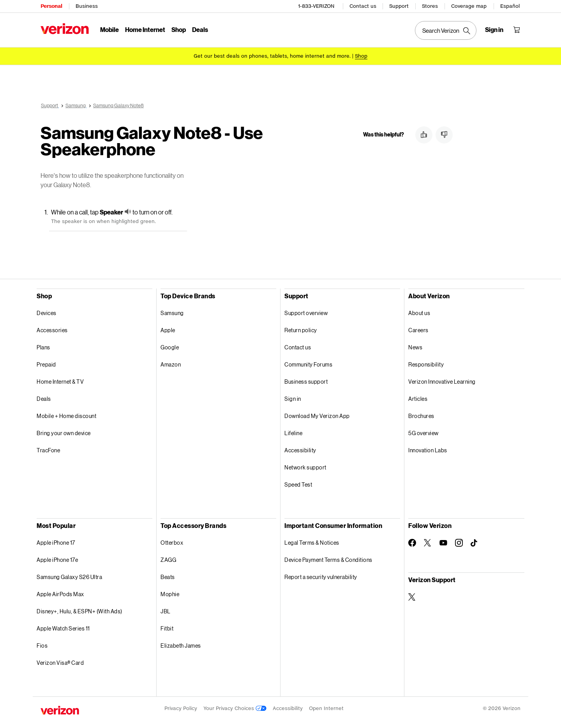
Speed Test (298, 483)
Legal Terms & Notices (311, 541)
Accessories (52, 329)
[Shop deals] (361, 55)
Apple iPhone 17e (57, 558)
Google (170, 346)
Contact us (362, 6)
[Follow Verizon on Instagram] (459, 541)
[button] (423, 133)
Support (399, 6)
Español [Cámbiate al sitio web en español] (510, 6)
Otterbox (172, 541)
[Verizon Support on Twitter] (412, 596)
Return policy (300, 329)
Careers (418, 329)
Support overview (306, 311)
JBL (166, 610)
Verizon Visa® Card (60, 661)
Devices (46, 311)
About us (419, 311)
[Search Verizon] (445, 30)
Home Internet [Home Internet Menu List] (145, 29)
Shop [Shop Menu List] (178, 29)
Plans (43, 346)
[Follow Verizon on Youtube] (443, 541)
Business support (306, 380)
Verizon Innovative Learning (442, 380)
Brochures (421, 414)
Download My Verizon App (317, 414)
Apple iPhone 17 (56, 541)
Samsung (172, 311)
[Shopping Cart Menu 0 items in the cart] (516, 29)
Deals (44, 397)
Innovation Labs (427, 449)
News (415, 346)
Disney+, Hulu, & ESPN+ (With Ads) (79, 610)
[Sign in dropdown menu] (494, 30)
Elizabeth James (181, 644)
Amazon (171, 363)
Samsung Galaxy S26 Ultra (69, 575)
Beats (168, 575)
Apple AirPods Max (60, 593)
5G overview (423, 432)
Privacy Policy (180, 707)
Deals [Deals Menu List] (200, 29)
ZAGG (168, 558)
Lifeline (293, 432)
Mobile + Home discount (66, 414)
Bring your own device (64, 432)
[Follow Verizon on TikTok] (474, 542)
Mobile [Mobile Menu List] (109, 29)
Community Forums (308, 363)
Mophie (170, 593)
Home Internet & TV (60, 380)
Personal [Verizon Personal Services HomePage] (51, 6)
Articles (417, 397)
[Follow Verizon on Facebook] (412, 541)
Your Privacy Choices (234, 707)
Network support (305, 466)
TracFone (48, 449)
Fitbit (167, 627)
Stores (430, 6)
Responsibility (426, 363)
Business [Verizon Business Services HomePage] (87, 6)
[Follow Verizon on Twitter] (428, 541)
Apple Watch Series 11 (63, 627)
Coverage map (469, 6)
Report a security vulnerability (320, 575)
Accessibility (300, 449)
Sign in (292, 397)
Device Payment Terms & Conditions (328, 558)
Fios (42, 644)
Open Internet (326, 707)
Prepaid (46, 363)
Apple (168, 329)
